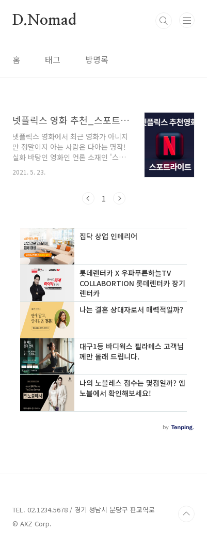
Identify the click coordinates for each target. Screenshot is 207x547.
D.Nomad (44, 20)
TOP (186, 514)
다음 (119, 198)
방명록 (96, 59)
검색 (163, 20)
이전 (88, 198)
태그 (52, 59)
